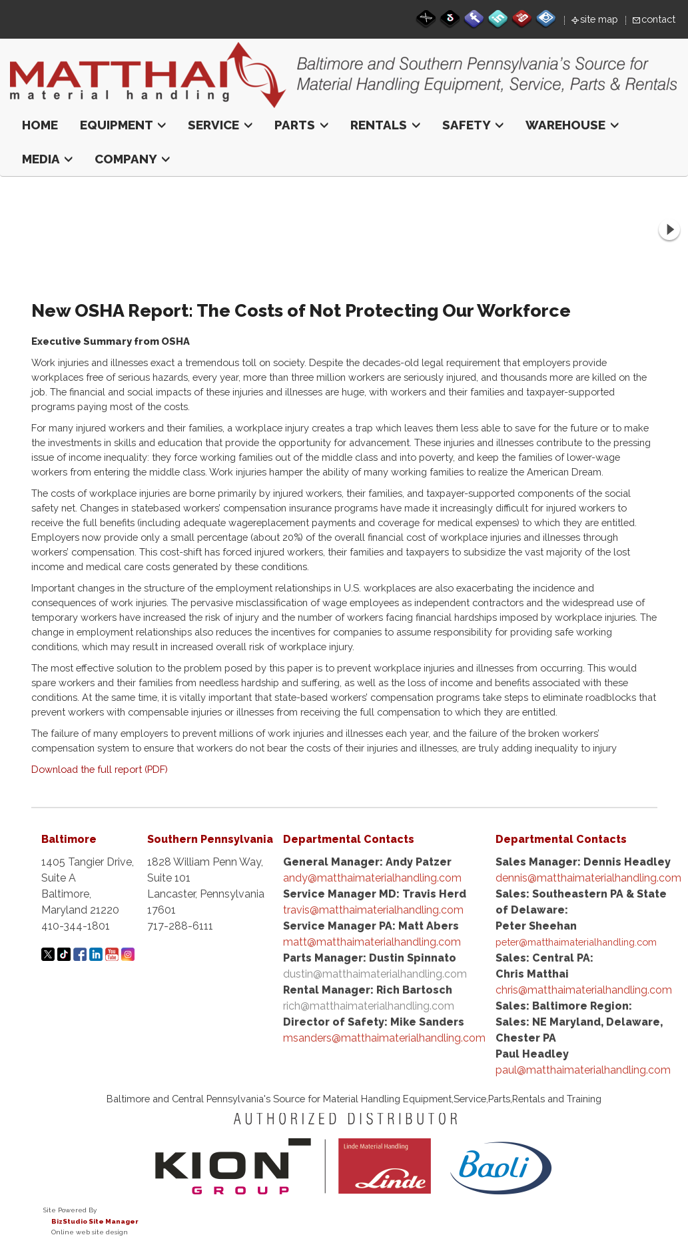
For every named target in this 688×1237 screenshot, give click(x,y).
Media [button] (47, 158)
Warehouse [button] (572, 124)
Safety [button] (473, 124)
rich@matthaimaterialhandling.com (368, 1006)
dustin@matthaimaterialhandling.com (375, 974)
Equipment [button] (123, 124)
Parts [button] (301, 124)
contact (658, 19)
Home (40, 124)
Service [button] (220, 124)
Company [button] (132, 158)
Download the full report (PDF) (99, 769)
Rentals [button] (385, 124)
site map (599, 19)
